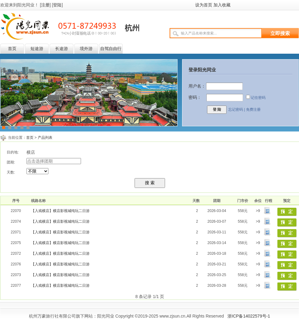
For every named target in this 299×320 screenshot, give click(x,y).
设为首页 (203, 4)
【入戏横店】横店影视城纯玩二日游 (60, 211)
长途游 (61, 48)
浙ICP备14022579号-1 (248, 316)
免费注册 (253, 109)
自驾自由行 (110, 48)
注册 (45, 4)
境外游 (86, 48)
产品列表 (45, 137)
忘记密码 (235, 109)
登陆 (57, 4)
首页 (12, 48)
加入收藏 (221, 4)
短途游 (36, 48)
